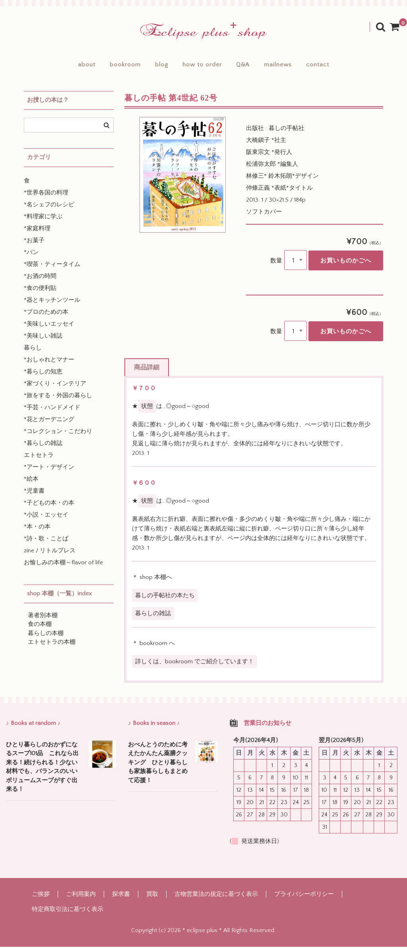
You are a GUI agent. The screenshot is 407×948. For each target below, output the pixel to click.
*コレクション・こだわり (58, 432)
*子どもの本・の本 (49, 504)
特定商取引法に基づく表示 (67, 910)
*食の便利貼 (40, 289)
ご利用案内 (81, 895)
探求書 (121, 895)
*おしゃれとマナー (49, 360)
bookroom (118, 65)
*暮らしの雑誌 (43, 444)
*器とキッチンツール (52, 301)
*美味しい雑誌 (43, 337)
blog (158, 65)
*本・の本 (37, 528)
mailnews (285, 65)
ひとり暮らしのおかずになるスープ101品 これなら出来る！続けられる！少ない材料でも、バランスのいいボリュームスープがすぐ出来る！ (42, 768)
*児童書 (34, 492)
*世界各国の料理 (46, 193)
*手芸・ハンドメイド (52, 408)
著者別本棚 (43, 616)
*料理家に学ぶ (43, 217)
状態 (147, 407)
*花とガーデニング (49, 420)
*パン (31, 253)
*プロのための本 (46, 313)
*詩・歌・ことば (46, 539)
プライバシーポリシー (304, 895)
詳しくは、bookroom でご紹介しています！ (194, 662)
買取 (152, 895)
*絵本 (31, 480)
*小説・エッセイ (46, 516)
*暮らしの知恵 (43, 372)
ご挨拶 (41, 895)
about (76, 65)
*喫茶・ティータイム (52, 265)
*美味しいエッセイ (49, 325)
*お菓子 (34, 241)
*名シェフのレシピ (49, 205)
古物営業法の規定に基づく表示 (216, 895)
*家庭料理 (37, 229)
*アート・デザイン (49, 468)
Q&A (246, 65)
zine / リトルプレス (50, 551)
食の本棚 (40, 625)
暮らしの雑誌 (153, 614)
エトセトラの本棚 (52, 643)
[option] (182, 176)
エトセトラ (39, 456)
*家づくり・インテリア (55, 384)
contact (328, 65)
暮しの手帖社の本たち (165, 596)
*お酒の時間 (40, 277)
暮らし (33, 349)
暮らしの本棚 (46, 634)
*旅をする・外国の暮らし (58, 396)
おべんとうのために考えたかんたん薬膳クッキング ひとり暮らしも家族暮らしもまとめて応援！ (158, 763)
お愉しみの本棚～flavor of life (63, 563)
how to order (202, 65)
